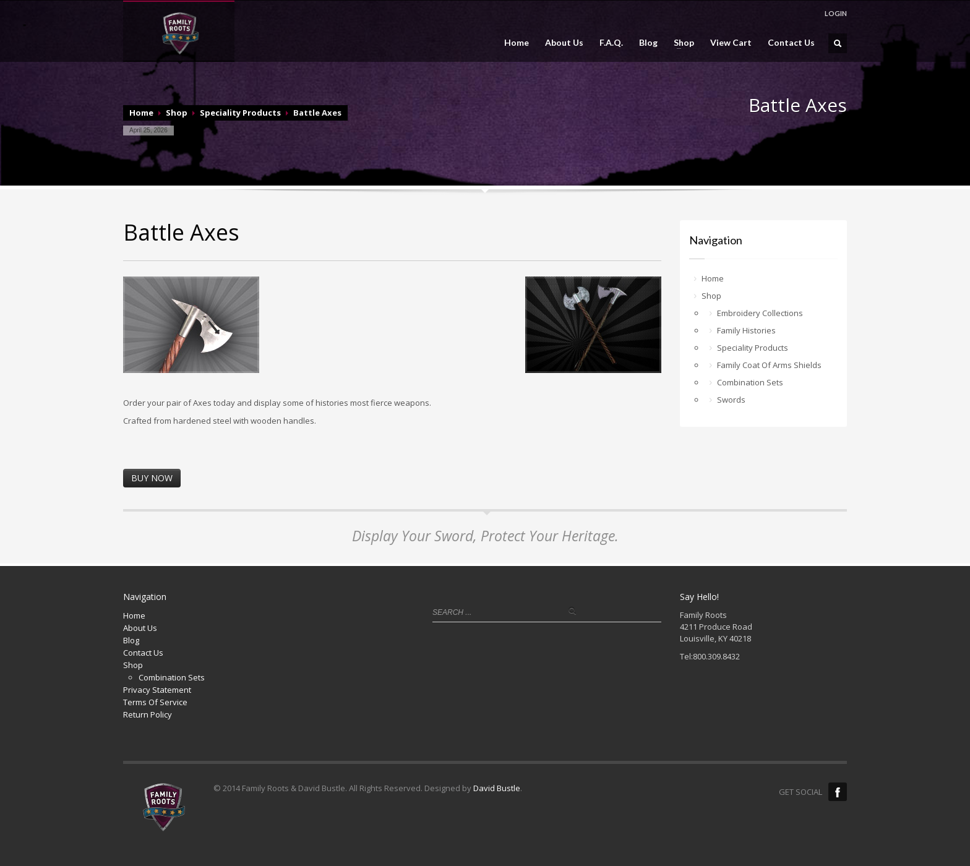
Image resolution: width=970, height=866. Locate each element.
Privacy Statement (157, 689)
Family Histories (746, 330)
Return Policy (147, 714)
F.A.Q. (611, 42)
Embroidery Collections (760, 313)
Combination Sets (750, 382)
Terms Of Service (155, 702)
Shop (680, 42)
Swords (731, 399)
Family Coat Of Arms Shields (769, 365)
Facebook (837, 791)
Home (516, 42)
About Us (564, 42)
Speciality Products (240, 112)
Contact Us (791, 42)
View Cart (731, 42)
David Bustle (496, 788)
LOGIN (836, 13)
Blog (648, 42)
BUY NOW (152, 478)
